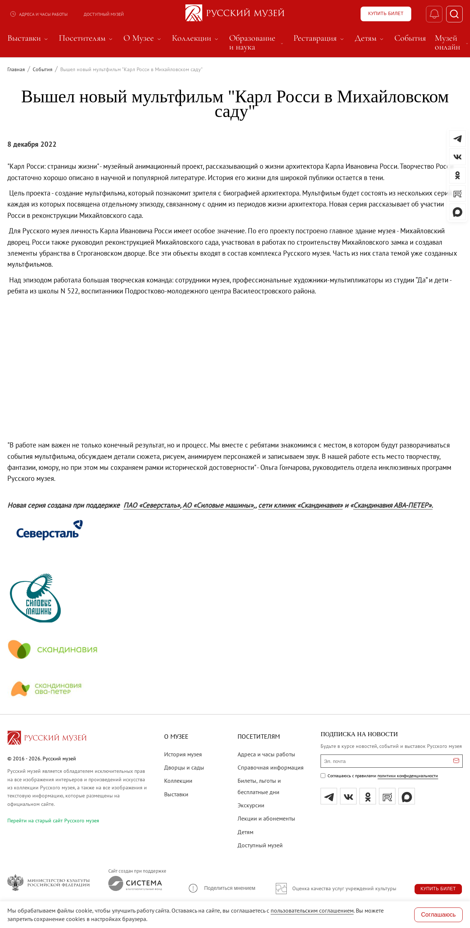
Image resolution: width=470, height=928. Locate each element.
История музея (183, 754)
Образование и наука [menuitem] (257, 42)
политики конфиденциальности (407, 775)
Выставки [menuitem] (28, 38)
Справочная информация (271, 767)
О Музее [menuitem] (143, 38)
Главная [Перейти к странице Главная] (16, 69)
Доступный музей (104, 14)
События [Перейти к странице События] (43, 69)
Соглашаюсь (438, 914)
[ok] (367, 796)
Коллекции (178, 780)
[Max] (406, 796)
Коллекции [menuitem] (196, 38)
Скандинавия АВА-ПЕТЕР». (393, 505)
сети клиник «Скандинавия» (300, 505)
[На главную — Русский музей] (235, 13)
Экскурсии (251, 805)
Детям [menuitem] (370, 38)
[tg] (329, 796)
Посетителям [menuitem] (87, 38)
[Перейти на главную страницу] (47, 738)
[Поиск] (454, 14)
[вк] (348, 796)
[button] (221, 888)
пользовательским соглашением (312, 910)
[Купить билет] (386, 14)
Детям (245, 832)
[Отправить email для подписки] (456, 761)
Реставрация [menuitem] (319, 38)
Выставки (176, 794)
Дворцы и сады (184, 767)
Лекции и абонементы (266, 818)
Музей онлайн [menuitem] (452, 42)
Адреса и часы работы (39, 14)
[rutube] (387, 796)
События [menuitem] (410, 38)
